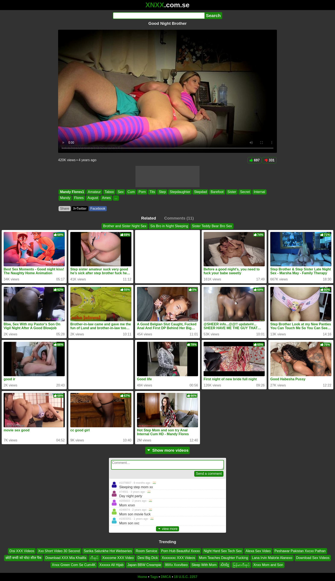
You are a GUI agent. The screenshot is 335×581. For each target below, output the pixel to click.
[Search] (158, 15)
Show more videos (168, 450)
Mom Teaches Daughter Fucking (223, 558)
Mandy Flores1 (72, 192)
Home (142, 577)
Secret (245, 192)
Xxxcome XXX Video (118, 558)
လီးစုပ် (94, 558)
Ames (106, 198)
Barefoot (217, 192)
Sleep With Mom (203, 565)
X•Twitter (80, 208)
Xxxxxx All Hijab (111, 565)
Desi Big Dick (148, 558)
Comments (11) (179, 218)
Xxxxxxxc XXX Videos (178, 558)
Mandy (65, 198)
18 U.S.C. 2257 (185, 577)
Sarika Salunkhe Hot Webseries (108, 551)
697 (255, 160)
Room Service (146, 551)
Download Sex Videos (312, 558)
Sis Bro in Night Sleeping (169, 226)
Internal (259, 192)
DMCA (166, 577)
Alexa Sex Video (258, 551)
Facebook (97, 208)
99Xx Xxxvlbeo (176, 565)
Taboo (109, 192)
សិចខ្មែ (224, 565)
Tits (152, 192)
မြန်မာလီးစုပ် (241, 565)
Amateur (94, 192)
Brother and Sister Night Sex (124, 226)
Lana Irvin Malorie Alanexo (272, 558)
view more (167, 529)
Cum (131, 192)
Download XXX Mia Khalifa (65, 558)
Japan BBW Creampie (144, 565)
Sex (121, 192)
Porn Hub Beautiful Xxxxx (180, 551)
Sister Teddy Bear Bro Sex (212, 226)
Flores (79, 198)
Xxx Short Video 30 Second (59, 551)
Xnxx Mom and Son (268, 565)
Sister (232, 192)
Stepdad (200, 192)
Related (148, 218)
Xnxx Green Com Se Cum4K (74, 565)
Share (64, 208)
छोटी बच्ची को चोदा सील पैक (23, 558)
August (92, 198)
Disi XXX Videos (21, 551)
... (116, 198)
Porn (142, 192)
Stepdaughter (180, 192)
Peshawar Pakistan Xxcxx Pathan (300, 551)
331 (269, 160)
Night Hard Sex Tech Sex (223, 551)
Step (162, 192)
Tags (154, 577)
